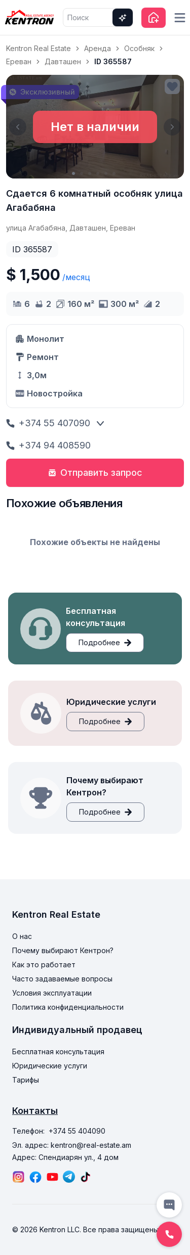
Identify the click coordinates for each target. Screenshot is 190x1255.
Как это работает (43, 964)
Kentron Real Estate (38, 48)
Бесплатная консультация (58, 1051)
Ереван (18, 61)
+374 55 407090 (48, 423)
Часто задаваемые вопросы (62, 978)
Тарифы (25, 1079)
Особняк (139, 48)
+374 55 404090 (77, 1131)
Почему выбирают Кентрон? (62, 950)
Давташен (63, 61)
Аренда (97, 48)
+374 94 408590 (48, 445)
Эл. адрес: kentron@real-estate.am (71, 1145)
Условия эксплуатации (52, 993)
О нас (22, 936)
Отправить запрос (95, 472)
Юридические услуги (49, 1065)
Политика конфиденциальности (68, 1007)
